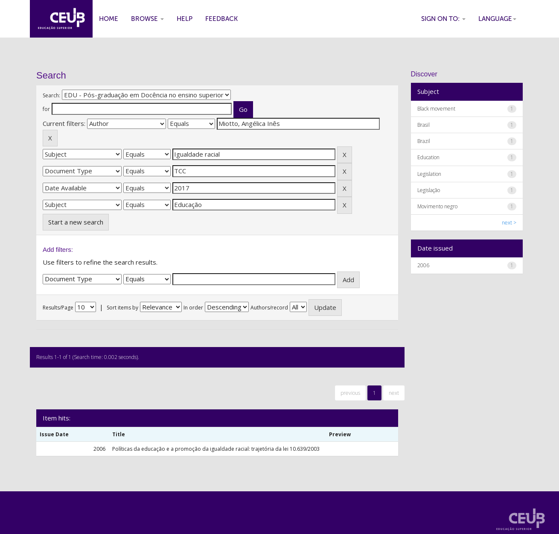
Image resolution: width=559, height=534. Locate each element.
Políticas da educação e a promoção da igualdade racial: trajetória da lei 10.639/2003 (216, 448)
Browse (147, 19)
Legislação (428, 190)
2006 (423, 265)
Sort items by (122, 307)
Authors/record (269, 307)
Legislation (429, 174)
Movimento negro (437, 206)
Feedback (221, 19)
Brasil (423, 124)
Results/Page (58, 307)
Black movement (436, 108)
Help (184, 19)
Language (497, 19)
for (46, 109)
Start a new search (75, 222)
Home (108, 19)
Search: (51, 95)
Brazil (423, 141)
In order (193, 307)
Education (428, 157)
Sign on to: (443, 19)
